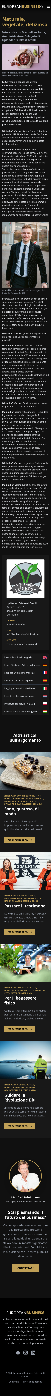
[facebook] (18, 1353)
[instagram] (25, 1353)
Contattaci (25, 1268)
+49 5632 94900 (16, 624)
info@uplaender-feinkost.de (22, 634)
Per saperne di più (20, 840)
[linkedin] (33, 1353)
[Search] (41, 6)
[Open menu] (46, 6)
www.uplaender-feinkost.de (22, 644)
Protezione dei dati (32, 1381)
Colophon (14, 1381)
